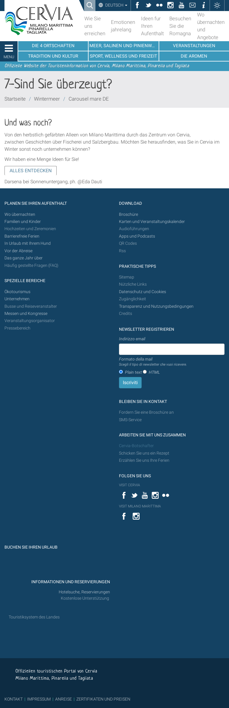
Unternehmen (17, 298)
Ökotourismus (17, 291)
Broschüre (128, 214)
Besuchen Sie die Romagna (180, 26)
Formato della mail (153, 362)
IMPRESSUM (39, 699)
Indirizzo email (132, 338)
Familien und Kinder (22, 221)
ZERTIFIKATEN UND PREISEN (103, 699)
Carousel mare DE (89, 99)
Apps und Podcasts (137, 236)
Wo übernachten (19, 214)
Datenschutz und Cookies (143, 291)
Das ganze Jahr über (23, 258)
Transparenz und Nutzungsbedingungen (156, 306)
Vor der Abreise (18, 250)
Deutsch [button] (115, 5)
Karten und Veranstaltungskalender (152, 221)
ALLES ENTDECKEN (31, 170)
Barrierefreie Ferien (22, 236)
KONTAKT (13, 699)
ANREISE (63, 699)
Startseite (15, 99)
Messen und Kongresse (25, 313)
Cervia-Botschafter (136, 445)
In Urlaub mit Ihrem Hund (27, 243)
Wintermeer (47, 99)
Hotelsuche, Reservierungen (84, 592)
